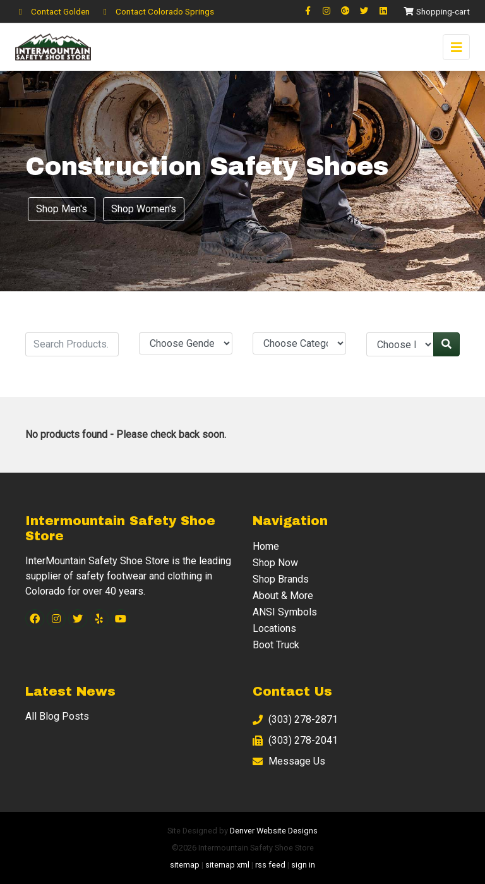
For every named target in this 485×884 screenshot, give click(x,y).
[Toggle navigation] (456, 47)
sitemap (185, 864)
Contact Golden (52, 11)
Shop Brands (281, 579)
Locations (274, 628)
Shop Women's (143, 209)
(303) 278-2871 (295, 719)
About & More (283, 596)
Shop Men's (61, 209)
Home (266, 546)
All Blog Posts (57, 716)
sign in (303, 864)
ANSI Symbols (285, 612)
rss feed (270, 864)
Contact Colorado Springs (157, 11)
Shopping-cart (436, 11)
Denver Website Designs (274, 830)
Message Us (289, 761)
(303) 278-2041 (295, 740)
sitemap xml (227, 864)
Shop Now (275, 563)
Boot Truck (276, 645)
